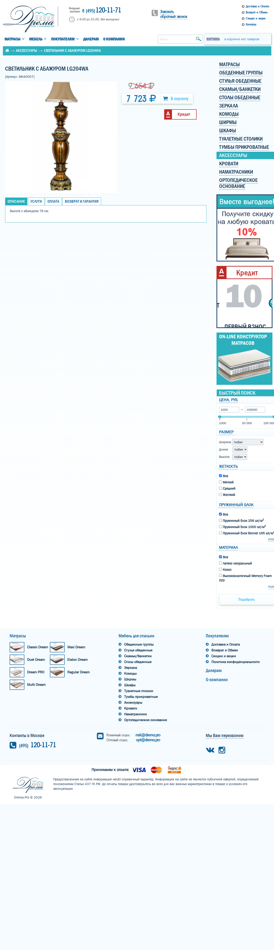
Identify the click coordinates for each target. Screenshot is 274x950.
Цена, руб (228, 399)
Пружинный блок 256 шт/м (241, 520)
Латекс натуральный (235, 563)
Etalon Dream (77, 659)
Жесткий (227, 495)
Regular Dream (78, 672)
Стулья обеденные (138, 650)
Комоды (130, 673)
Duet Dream (36, 659)
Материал (228, 547)
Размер (226, 432)
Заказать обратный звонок (173, 14)
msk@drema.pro (148, 735)
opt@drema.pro (148, 739)
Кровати (130, 708)
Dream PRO (35, 672)
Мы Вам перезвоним (225, 735)
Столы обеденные (137, 661)
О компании (114, 39)
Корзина (213, 39)
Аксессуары (26, 50)
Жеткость (228, 466)
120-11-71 (101, 11)
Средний (227, 488)
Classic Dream (37, 647)
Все (223, 476)
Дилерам (91, 39)
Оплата (53, 201)
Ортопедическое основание (145, 720)
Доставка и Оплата (257, 6)
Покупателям (62, 39)
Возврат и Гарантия (82, 201)
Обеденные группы (139, 644)
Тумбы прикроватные (141, 696)
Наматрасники (135, 714)
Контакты (251, 24)
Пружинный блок (236, 505)
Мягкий (226, 482)
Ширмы (130, 679)
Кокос (225, 569)
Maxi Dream (76, 647)
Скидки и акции (256, 18)
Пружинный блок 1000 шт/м (242, 526)
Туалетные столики (138, 691)
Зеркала (130, 667)
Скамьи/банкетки (138, 656)
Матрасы (12, 39)
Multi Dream (36, 684)
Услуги (36, 201)
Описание (16, 201)
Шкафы (130, 685)
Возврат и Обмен (257, 12)
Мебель (35, 39)
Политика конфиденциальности (235, 661)
